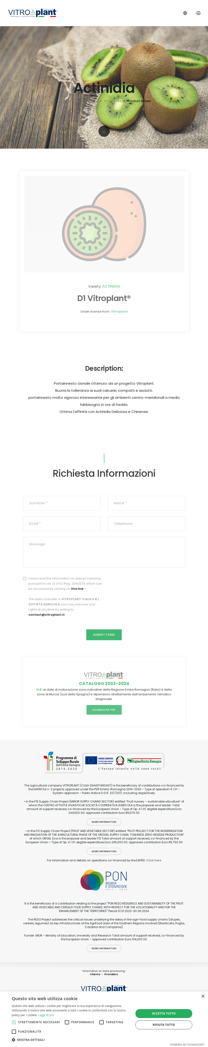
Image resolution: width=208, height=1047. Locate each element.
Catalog (91, 101)
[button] (71, 1039)
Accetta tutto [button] (164, 1013)
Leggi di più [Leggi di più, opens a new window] (46, 1015)
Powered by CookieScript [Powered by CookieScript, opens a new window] (187, 1044)
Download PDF (104, 710)
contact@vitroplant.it (46, 614)
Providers (111, 974)
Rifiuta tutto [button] (164, 1025)
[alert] (104, 1019)
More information (104, 822)
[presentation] (149, 585)
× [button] (202, 996)
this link (77, 589)
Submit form (104, 635)
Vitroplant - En (68, 101)
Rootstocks (112, 101)
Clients (95, 974)
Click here (153, 860)
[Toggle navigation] (198, 13)
